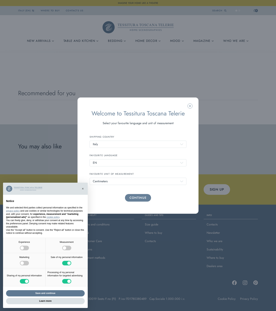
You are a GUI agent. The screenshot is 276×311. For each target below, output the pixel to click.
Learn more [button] (45, 301)
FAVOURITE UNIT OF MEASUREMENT (112, 173)
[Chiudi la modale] (190, 106)
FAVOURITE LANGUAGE (104, 155)
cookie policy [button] (53, 217)
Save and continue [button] (45, 293)
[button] (83, 189)
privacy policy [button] (13, 211)
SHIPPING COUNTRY (102, 136)
